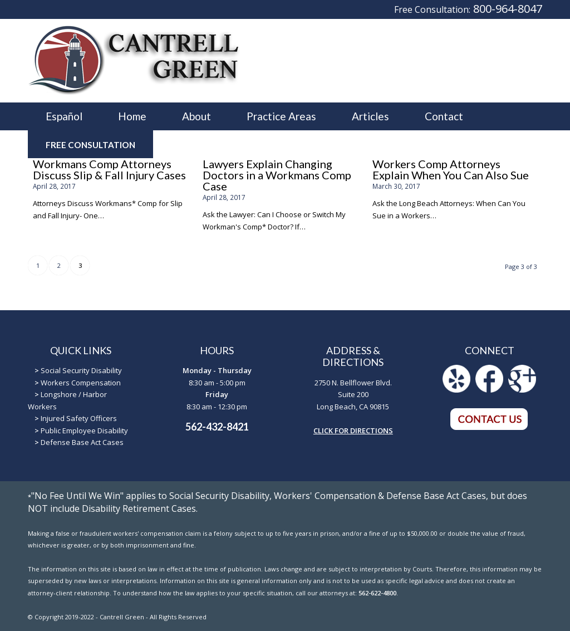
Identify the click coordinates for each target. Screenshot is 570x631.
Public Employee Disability (84, 430)
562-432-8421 (217, 426)
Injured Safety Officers (79, 418)
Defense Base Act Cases (82, 442)
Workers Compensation (81, 383)
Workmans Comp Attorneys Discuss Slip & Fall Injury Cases (109, 169)
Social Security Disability (81, 370)
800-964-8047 (507, 8)
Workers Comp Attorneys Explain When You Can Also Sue (450, 169)
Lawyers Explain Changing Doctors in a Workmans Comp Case (277, 175)
